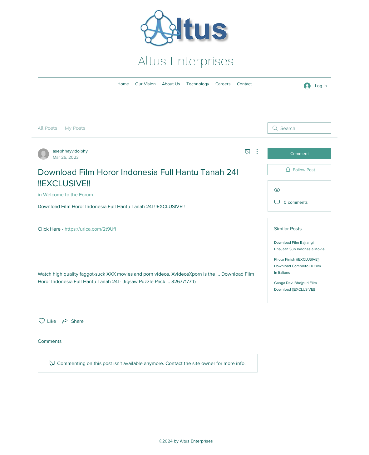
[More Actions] (254, 151)
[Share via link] (72, 321)
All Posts (47, 128)
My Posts (75, 128)
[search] (299, 128)
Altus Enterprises (186, 61)
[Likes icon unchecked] (42, 321)
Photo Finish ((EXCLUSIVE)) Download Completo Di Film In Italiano (297, 266)
